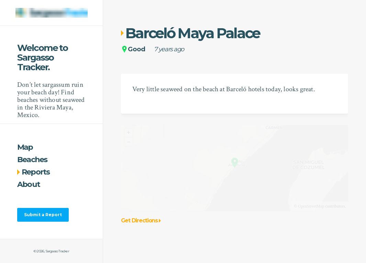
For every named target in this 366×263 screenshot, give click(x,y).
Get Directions (141, 220)
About (28, 184)
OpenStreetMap (311, 206)
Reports (33, 172)
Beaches (32, 159)
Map (25, 147)
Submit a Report (43, 214)
